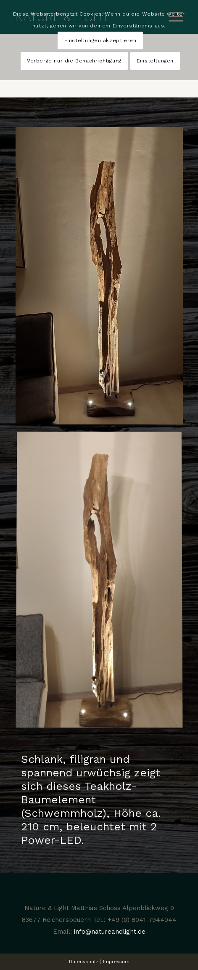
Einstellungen (155, 61)
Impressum (116, 962)
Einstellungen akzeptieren (100, 40)
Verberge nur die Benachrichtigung (74, 61)
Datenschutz (83, 962)
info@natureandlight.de (109, 931)
